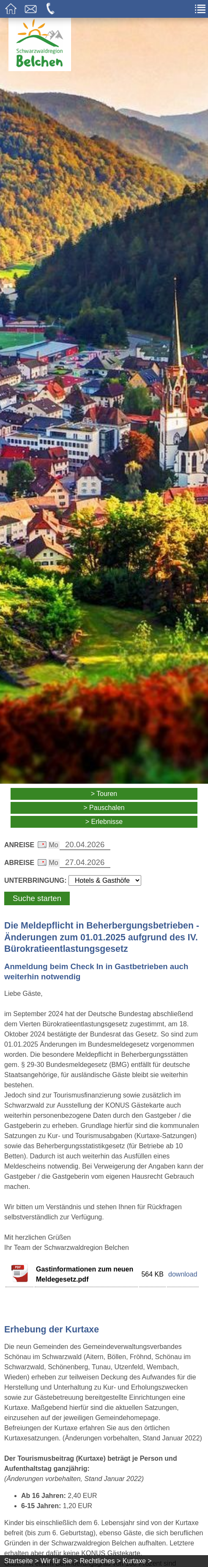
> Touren (104, 793)
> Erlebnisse (104, 821)
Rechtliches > (100, 1560)
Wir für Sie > (59, 1560)
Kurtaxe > (137, 1560)
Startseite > (21, 1560)
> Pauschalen (103, 807)
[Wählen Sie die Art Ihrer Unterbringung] (104, 880)
